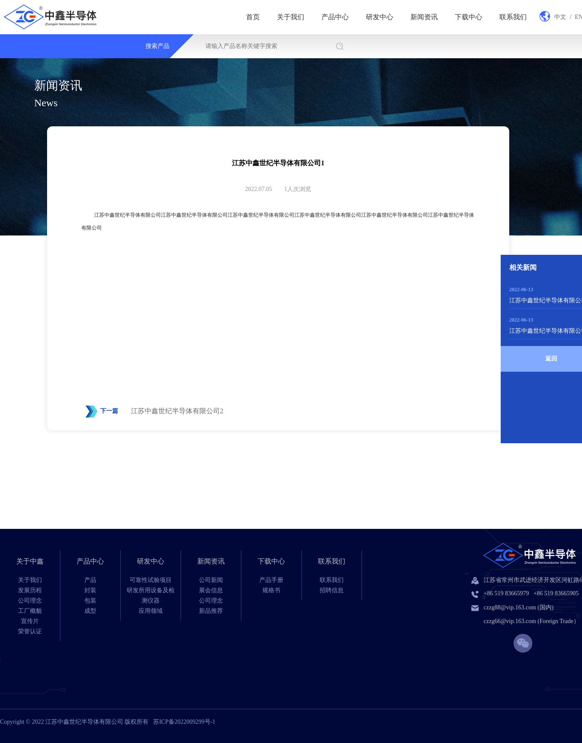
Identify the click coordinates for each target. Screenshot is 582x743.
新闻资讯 (424, 17)
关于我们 (290, 17)
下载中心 (468, 17)
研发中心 (379, 17)
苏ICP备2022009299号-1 (184, 722)
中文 (560, 17)
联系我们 (513, 17)
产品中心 (335, 17)
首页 (253, 17)
